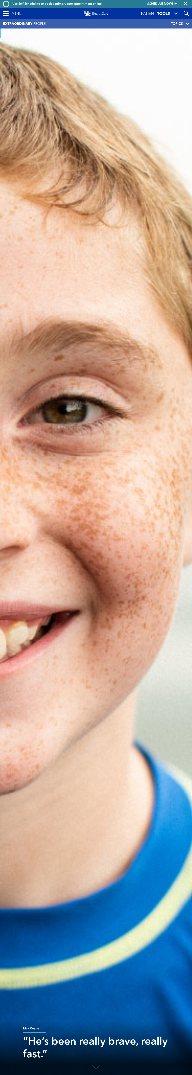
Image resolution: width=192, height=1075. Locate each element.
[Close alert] (185, 3)
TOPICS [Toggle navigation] (180, 24)
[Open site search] (186, 13)
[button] (12, 13)
